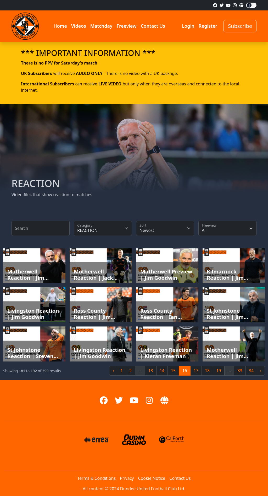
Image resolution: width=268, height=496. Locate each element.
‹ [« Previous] (113, 371)
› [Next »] (260, 371)
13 (150, 371)
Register (208, 26)
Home (60, 26)
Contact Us (153, 26)
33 (239, 371)
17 (196, 371)
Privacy (127, 478)
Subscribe (240, 26)
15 (173, 371)
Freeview (126, 26)
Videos (78, 26)
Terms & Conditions (96, 478)
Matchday (101, 26)
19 (218, 371)
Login (188, 26)
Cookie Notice (151, 478)
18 (207, 371)
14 (162, 371)
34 (251, 371)
